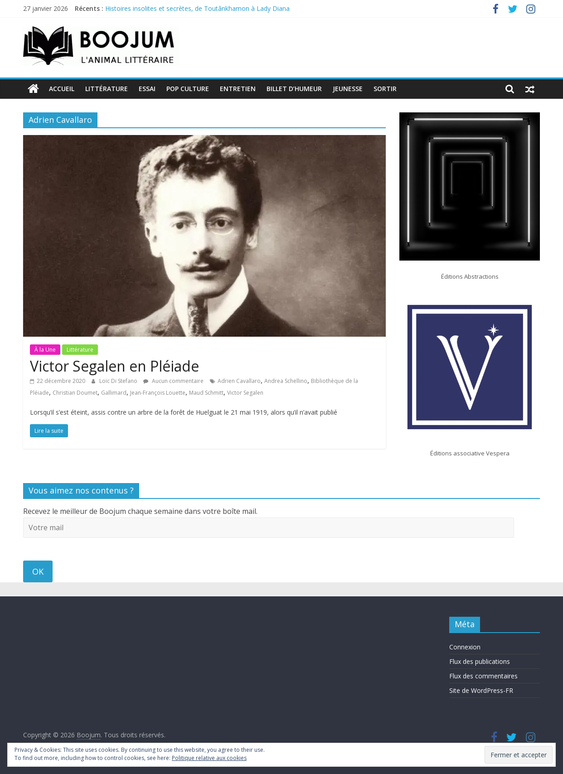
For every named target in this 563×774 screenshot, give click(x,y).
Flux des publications (479, 661)
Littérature (106, 88)
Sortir (385, 88)
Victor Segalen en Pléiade (114, 366)
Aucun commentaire (173, 381)
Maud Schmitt (206, 393)
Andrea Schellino (285, 381)
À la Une (45, 349)
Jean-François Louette (157, 393)
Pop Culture (187, 88)
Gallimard (113, 393)
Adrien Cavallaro (239, 381)
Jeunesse (348, 88)
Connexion (464, 647)
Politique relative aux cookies (209, 758)
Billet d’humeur (294, 88)
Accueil (61, 88)
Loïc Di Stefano (119, 381)
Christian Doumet (75, 393)
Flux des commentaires (483, 676)
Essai (147, 88)
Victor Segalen (245, 393)
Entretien (238, 88)
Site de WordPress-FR (481, 690)
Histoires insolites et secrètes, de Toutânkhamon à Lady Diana (198, 8)
